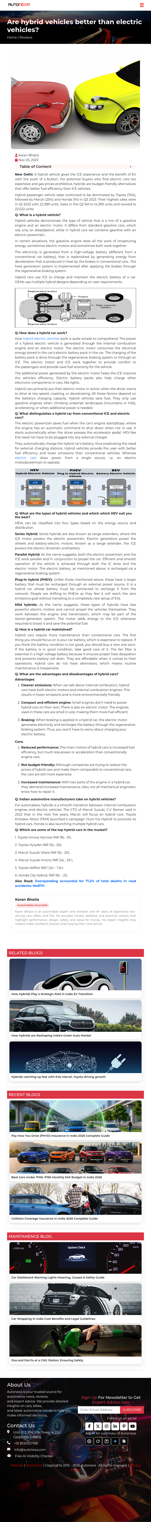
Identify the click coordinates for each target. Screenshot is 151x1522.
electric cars (26, 458)
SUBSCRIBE (132, 1410)
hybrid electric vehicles (41, 339)
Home (12, 37)
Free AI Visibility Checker (34, 1456)
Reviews (25, 37)
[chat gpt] (89, 1441)
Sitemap (17, 1465)
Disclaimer (34, 1465)
